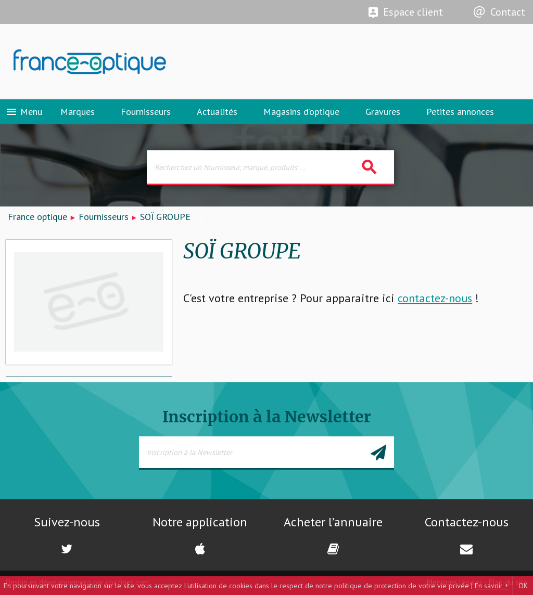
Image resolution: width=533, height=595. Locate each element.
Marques (77, 112)
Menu (23, 111)
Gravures (382, 112)
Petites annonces (460, 112)
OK (523, 585)
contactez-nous (435, 298)
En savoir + (492, 585)
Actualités (217, 112)
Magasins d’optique (301, 112)
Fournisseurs (146, 112)
